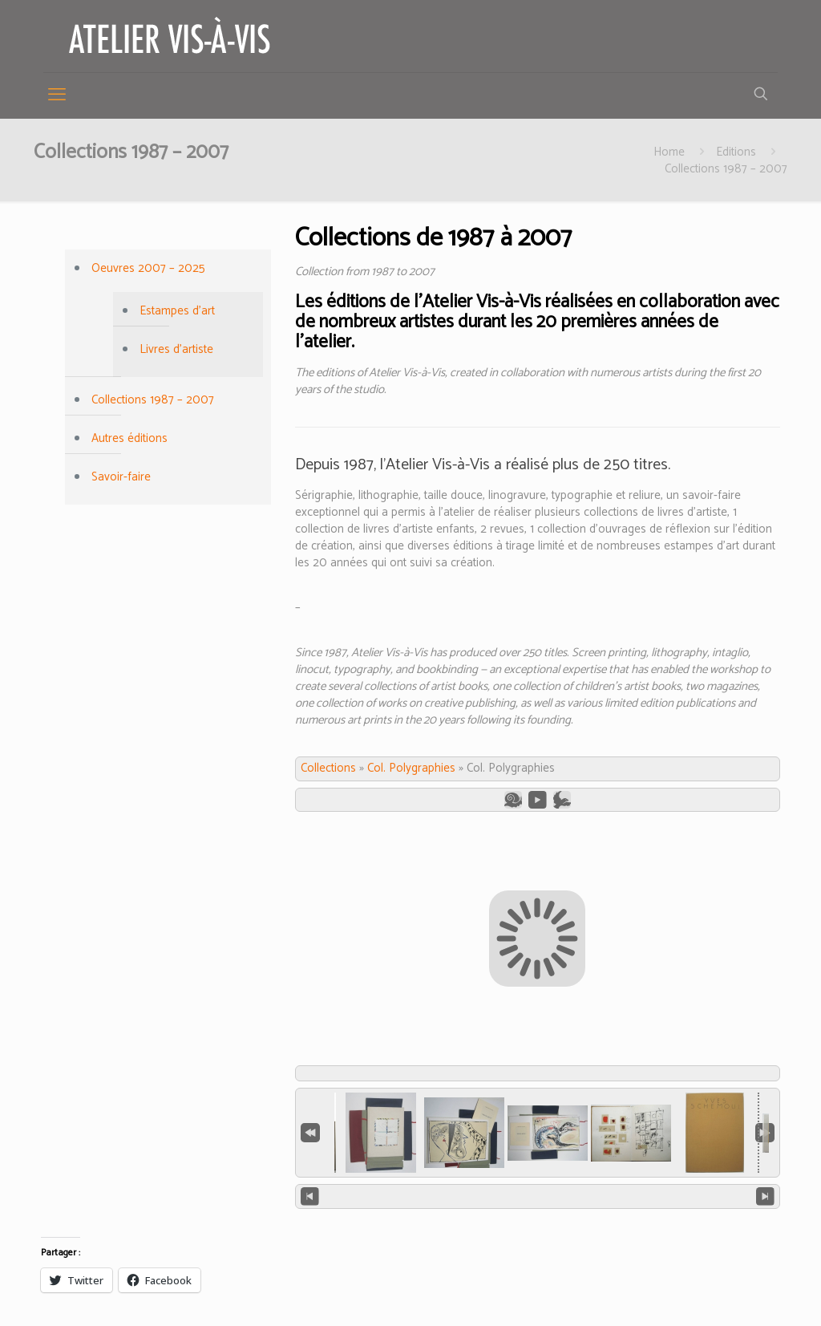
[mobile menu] (57, 95)
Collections (328, 768)
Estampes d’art (177, 311)
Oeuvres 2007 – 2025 (148, 268)
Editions (736, 152)
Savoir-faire (121, 477)
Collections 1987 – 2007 (726, 169)
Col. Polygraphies (411, 768)
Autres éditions (129, 438)
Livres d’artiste (176, 349)
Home (669, 152)
